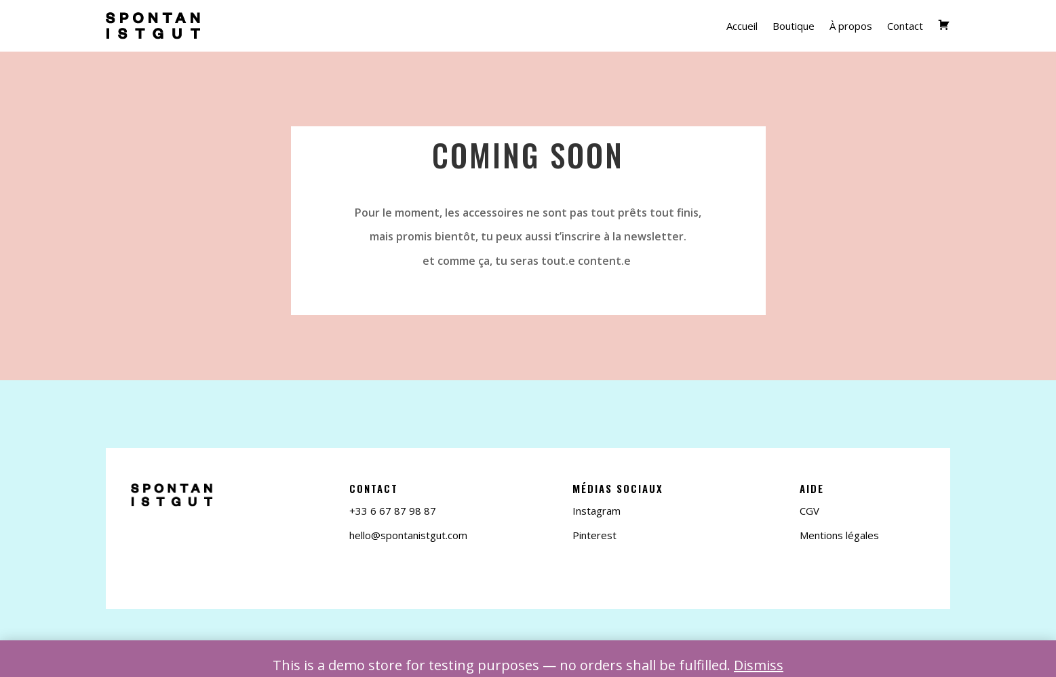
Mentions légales (839, 535)
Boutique (794, 26)
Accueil (742, 26)
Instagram (596, 510)
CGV (809, 510)
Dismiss (758, 665)
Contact (905, 26)
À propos (850, 26)
